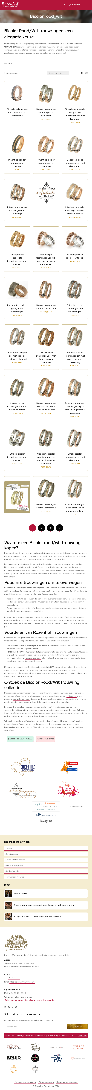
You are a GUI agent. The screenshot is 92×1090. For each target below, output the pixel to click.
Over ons (9, 848)
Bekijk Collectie (45, 739)
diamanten (26, 608)
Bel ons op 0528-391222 (20, 739)
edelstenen (39, 608)
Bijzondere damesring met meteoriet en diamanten (17, 112)
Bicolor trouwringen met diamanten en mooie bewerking (74, 507)
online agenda (40, 724)
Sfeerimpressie (12, 854)
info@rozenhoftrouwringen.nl (22, 982)
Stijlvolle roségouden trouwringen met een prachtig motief (74, 210)
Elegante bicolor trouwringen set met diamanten (75, 163)
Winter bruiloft (21, 893)
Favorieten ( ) (76, 4)
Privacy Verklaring (46, 1082)
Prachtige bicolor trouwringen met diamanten (46, 163)
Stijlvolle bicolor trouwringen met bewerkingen (74, 308)
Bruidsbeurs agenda (14, 865)
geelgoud (75, 564)
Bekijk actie (70, 1035)
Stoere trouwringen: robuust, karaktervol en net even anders (44, 905)
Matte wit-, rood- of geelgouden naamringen (17, 308)
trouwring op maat (33, 658)
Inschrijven (77, 1026)
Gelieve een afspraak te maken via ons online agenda (29, 1000)
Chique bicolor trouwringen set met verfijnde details (17, 406)
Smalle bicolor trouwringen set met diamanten (75, 457)
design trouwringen (21, 699)
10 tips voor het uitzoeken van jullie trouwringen (37, 916)
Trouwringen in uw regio (16, 877)
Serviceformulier (13, 871)
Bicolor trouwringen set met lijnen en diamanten (46, 112)
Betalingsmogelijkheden (67, 1082)
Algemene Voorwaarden (25, 1082)
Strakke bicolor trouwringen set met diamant (17, 457)
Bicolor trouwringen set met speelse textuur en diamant (17, 355)
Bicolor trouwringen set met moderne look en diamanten (46, 406)
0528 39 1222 (14, 977)
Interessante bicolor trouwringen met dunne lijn (17, 210)
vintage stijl (71, 696)
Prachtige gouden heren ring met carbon (17, 163)
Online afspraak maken (15, 859)
